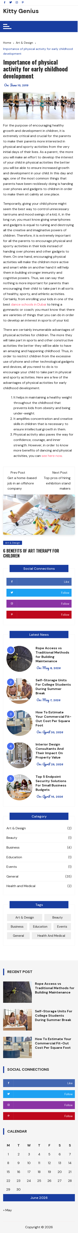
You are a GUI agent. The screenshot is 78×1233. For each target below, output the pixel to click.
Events (11, 867)
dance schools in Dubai (28, 304)
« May (7, 1210)
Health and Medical (20, 886)
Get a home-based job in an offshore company (22, 483)
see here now (52, 456)
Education (14, 857)
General (12, 876)
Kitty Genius (21, 11)
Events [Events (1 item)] (62, 927)
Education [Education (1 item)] (40, 927)
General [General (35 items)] (18, 936)
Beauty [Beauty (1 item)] (57, 917)
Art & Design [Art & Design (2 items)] (24, 917)
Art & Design (12, 542)
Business (13, 847)
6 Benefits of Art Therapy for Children (31, 553)
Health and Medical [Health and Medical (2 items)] (51, 936)
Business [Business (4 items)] (17, 927)
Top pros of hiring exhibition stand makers (57, 483)
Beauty (11, 838)
